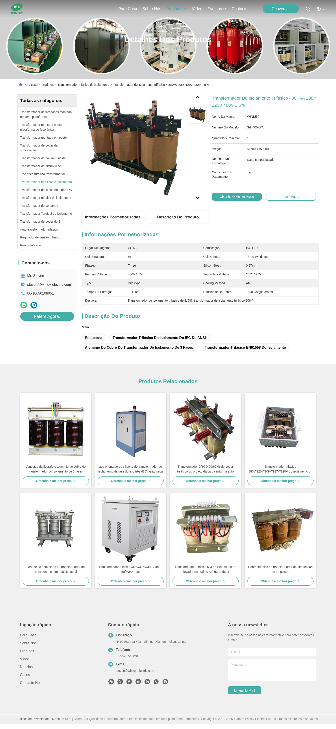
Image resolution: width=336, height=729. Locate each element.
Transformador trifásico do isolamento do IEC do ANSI (159, 338)
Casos (25, 675)
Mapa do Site (61, 719)
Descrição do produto (178, 217)
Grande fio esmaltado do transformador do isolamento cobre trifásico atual (56, 569)
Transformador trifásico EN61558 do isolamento (245, 347)
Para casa (127, 9)
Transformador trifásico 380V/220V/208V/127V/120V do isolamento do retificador (280, 469)
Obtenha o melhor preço (241, 196)
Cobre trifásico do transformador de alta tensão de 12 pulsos (280, 569)
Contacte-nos (242, 9)
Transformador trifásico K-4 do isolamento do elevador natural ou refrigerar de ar (205, 569)
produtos (176, 9)
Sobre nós (151, 9)
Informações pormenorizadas (112, 217)
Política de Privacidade (33, 719)
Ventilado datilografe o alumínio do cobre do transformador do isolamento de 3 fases (56, 469)
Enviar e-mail (244, 690)
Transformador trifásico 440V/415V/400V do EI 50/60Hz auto (131, 569)
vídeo (197, 9)
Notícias (26, 667)
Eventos (217, 9)
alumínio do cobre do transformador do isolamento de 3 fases (139, 347)
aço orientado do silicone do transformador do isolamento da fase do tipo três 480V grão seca (130, 469)
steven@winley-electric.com (49, 284)
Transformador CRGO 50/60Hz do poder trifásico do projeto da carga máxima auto (205, 469)
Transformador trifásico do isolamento (83, 84)
